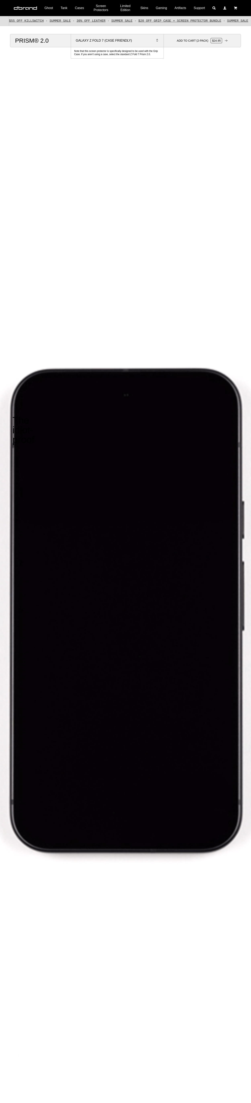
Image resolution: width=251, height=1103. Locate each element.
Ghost (48, 8)
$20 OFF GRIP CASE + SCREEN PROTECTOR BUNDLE (183, 21)
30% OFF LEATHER (95, 21)
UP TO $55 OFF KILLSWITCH (24, 21)
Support (199, 8)
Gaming (161, 8)
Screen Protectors (101, 8)
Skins (144, 8)
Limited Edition (125, 8)
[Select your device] (117, 40)
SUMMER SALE (64, 21)
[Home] (25, 8)
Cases (79, 8)
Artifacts (180, 8)
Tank (64, 8)
